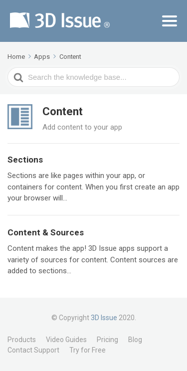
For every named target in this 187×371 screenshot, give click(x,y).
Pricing (107, 340)
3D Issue (104, 318)
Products (21, 340)
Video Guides (66, 340)
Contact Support (33, 350)
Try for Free (87, 350)
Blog (135, 340)
